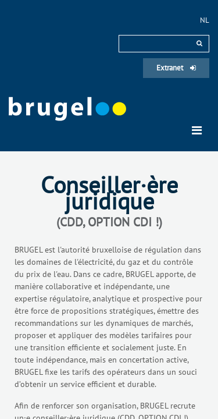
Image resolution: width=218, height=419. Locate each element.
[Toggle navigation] (196, 130)
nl (204, 20)
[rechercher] (199, 43)
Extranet (176, 68)
